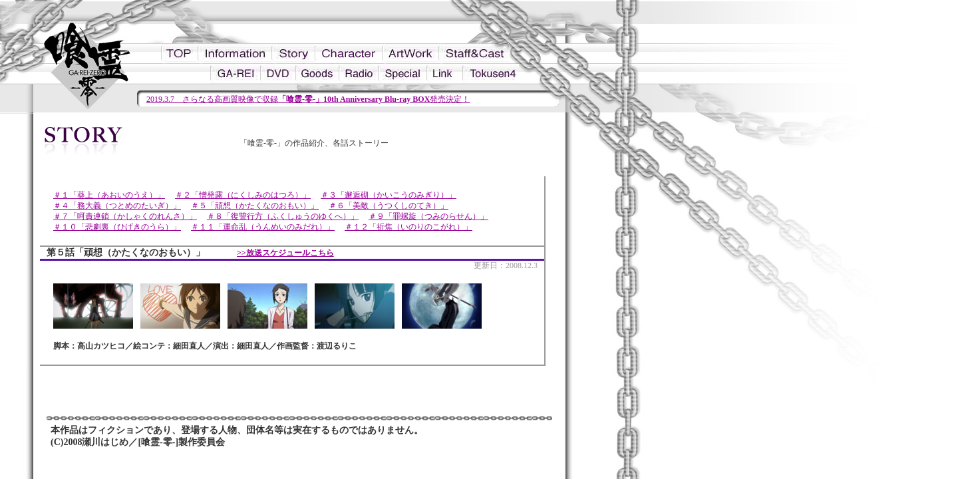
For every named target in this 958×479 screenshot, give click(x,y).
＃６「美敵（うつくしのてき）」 (388, 205)
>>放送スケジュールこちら (285, 252)
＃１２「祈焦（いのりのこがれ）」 (408, 227)
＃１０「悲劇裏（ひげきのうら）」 (117, 227)
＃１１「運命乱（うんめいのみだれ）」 (263, 227)
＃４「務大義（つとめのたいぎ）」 (117, 205)
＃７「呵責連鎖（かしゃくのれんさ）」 (125, 216)
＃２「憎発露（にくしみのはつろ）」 (243, 195)
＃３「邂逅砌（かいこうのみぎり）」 (388, 195)
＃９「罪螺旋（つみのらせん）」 (428, 216)
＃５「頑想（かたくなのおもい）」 (255, 205)
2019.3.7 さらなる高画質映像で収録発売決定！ (308, 99)
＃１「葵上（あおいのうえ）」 (109, 195)
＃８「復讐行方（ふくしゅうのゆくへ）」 (283, 216)
